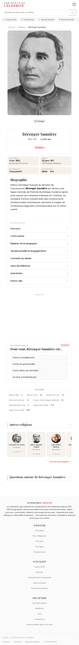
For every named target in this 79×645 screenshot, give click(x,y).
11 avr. (12, 160)
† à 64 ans (45, 139)
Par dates (39, 530)
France (25, 163)
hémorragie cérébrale (51, 163)
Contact (5, 642)
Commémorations (39, 588)
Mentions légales (32, 642)
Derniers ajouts (39, 603)
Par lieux (39, 541)
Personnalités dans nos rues (39, 624)
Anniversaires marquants (39, 577)
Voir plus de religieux (60, 462)
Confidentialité (50, 642)
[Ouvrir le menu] (74, 4)
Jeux (39, 614)
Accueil (11, 27)
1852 (30, 139)
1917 (35, 139)
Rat (52, 171)
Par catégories (39, 536)
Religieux (22, 27)
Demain (39, 572)
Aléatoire (39, 608)
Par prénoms (40, 552)
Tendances (27, 19)
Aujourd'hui (10, 19)
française (14, 171)
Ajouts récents (46, 19)
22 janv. (46, 160)
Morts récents (66, 19)
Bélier (45, 171)
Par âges (39, 546)
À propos (17, 642)
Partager (39, 121)
